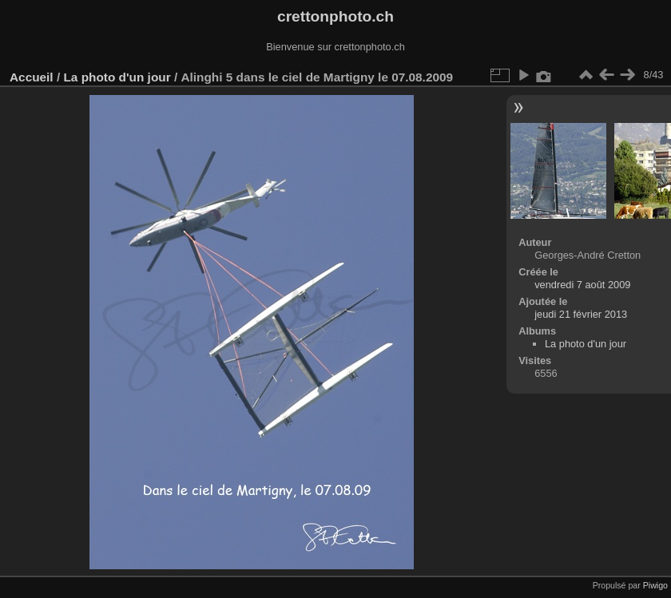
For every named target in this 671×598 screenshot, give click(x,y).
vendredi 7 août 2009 (582, 285)
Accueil (32, 77)
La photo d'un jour (116, 77)
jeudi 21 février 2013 (580, 314)
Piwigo (655, 585)
